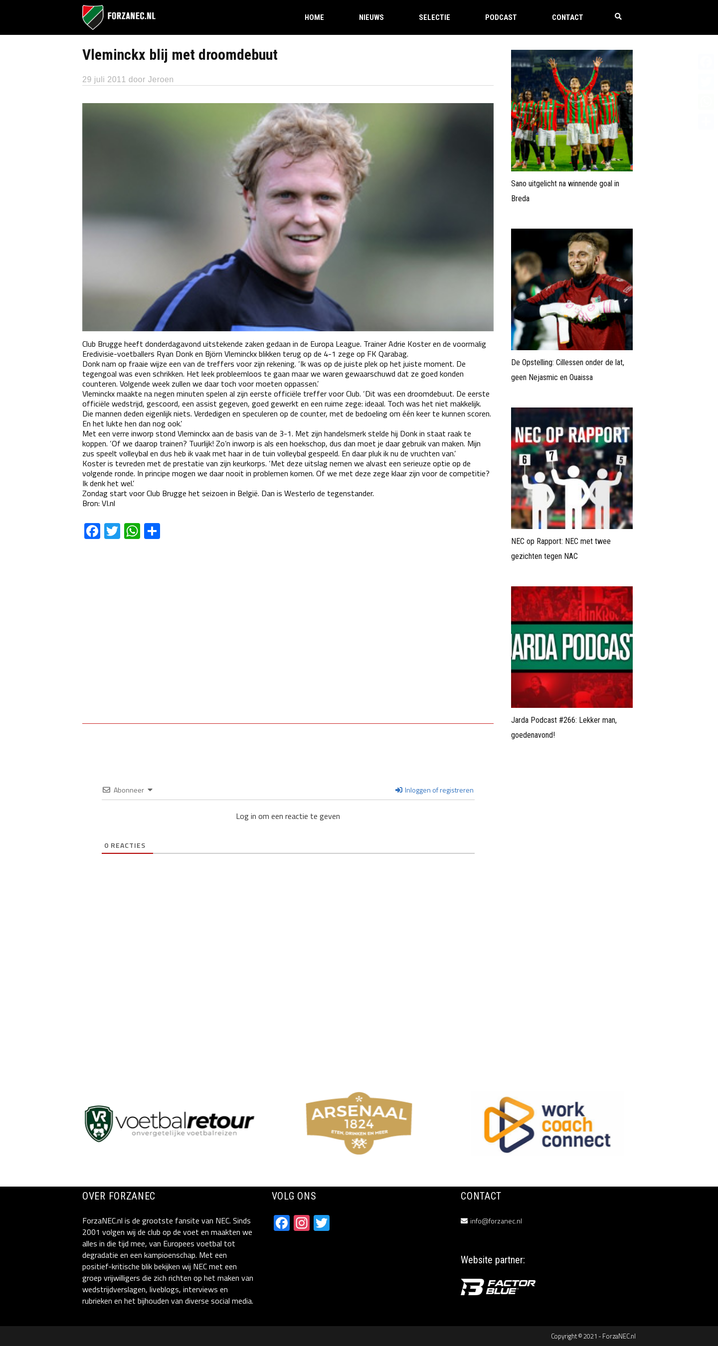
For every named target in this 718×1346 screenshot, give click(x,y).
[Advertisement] (288, 638)
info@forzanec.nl (496, 1220)
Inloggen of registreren (434, 790)
